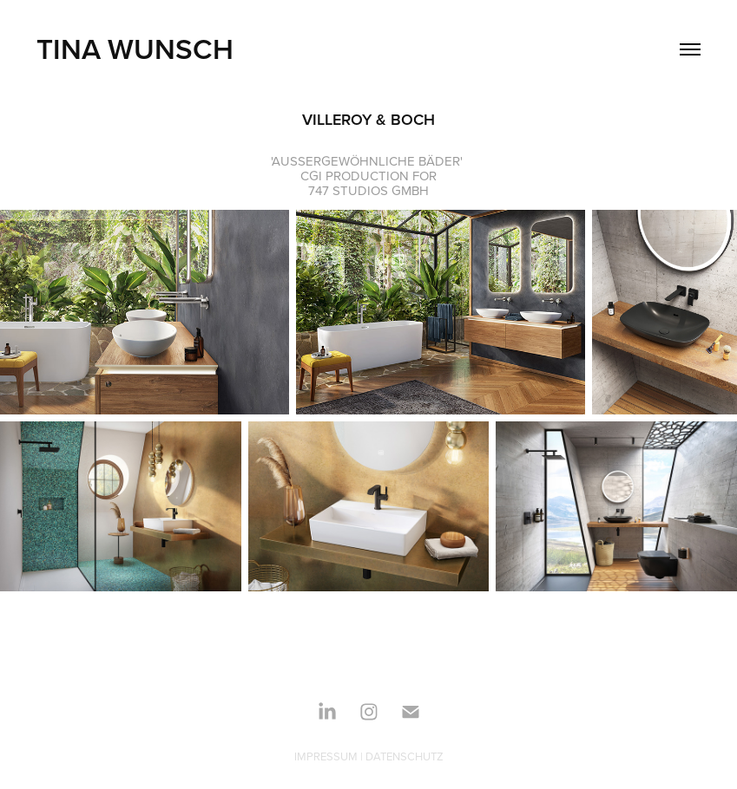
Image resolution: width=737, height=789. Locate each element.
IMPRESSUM (326, 756)
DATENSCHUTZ (404, 756)
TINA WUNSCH (135, 48)
